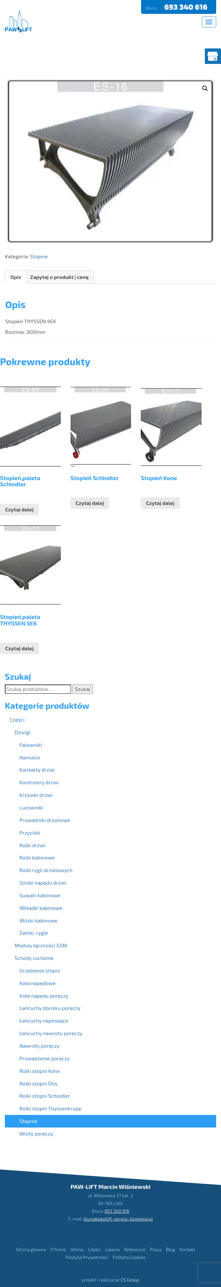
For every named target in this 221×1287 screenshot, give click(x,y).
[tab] (16, 277)
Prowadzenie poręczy (44, 1058)
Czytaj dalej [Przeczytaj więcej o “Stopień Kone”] (160, 503)
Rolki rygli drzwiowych (45, 870)
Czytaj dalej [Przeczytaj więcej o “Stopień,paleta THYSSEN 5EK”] (19, 648)
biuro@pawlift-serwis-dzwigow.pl (118, 1218)
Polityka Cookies (129, 1257)
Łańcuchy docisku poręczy (50, 1008)
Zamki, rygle (33, 933)
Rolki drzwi (32, 845)
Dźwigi (22, 732)
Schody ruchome (34, 958)
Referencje (135, 1249)
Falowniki (30, 745)
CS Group (130, 1279)
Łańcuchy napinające (43, 1020)
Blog (170, 1249)
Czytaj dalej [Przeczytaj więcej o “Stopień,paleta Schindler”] (19, 509)
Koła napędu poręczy (43, 996)
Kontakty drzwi (37, 770)
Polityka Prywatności (87, 1257)
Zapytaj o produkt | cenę (59, 277)
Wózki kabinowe (38, 920)
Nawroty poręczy (39, 1046)
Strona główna (31, 1249)
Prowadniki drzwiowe (44, 820)
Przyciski (29, 832)
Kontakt (187, 1249)
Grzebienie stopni (39, 970)
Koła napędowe (37, 983)
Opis (15, 277)
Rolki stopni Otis (38, 1083)
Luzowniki (31, 807)
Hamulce (29, 757)
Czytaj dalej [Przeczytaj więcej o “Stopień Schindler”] (90, 503)
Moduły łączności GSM (41, 945)
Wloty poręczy (36, 1133)
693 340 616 (186, 6)
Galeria (112, 1249)
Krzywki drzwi (35, 795)
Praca (155, 1249)
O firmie (58, 1249)
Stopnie (39, 256)
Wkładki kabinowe (40, 908)
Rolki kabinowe (37, 857)
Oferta (77, 1249)
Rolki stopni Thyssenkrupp (50, 1108)
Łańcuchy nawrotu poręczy (51, 1033)
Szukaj (82, 689)
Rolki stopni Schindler (44, 1096)
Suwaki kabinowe (39, 895)
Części (17, 719)
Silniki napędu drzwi (42, 883)
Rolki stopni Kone (39, 1071)
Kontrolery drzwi (39, 782)
